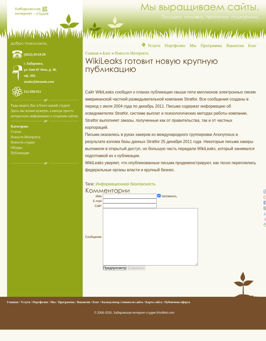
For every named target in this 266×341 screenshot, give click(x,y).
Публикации (20, 153)
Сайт (98, 206)
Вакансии (235, 45)
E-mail (97, 201)
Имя (98, 196)
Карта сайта (153, 313)
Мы (193, 45)
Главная (92, 53)
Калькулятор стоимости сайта (122, 313)
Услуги (153, 45)
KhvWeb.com (165, 324)
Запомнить (169, 196)
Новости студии (23, 142)
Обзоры (16, 148)
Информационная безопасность (126, 184)
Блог (252, 45)
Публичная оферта (177, 313)
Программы (211, 45)
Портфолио (175, 45)
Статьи (16, 132)
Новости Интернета (25, 137)
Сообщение (93, 242)
